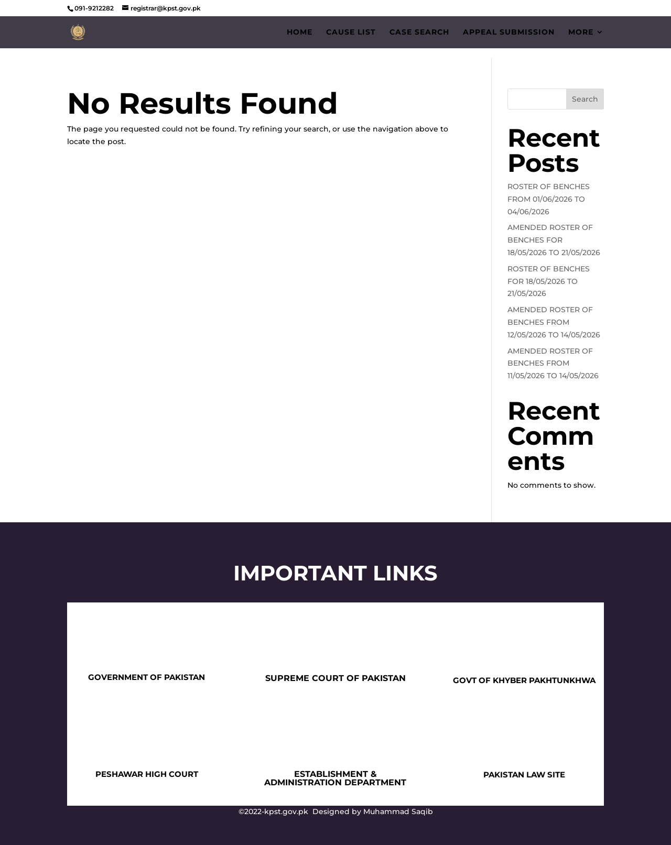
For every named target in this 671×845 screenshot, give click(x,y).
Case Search (419, 32)
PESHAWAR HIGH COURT (146, 774)
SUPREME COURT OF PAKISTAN (335, 678)
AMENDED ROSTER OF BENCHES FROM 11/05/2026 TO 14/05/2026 (553, 363)
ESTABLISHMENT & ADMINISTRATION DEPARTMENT (335, 778)
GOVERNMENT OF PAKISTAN (146, 677)
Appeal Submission (509, 32)
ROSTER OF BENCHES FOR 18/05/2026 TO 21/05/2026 (548, 281)
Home (299, 32)
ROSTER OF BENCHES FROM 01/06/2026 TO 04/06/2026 (548, 199)
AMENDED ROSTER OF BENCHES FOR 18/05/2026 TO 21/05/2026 (553, 240)
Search (585, 99)
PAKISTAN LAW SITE (524, 775)
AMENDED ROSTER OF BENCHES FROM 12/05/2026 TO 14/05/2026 (553, 322)
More (580, 32)
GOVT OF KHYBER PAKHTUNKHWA (524, 680)
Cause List (351, 32)
